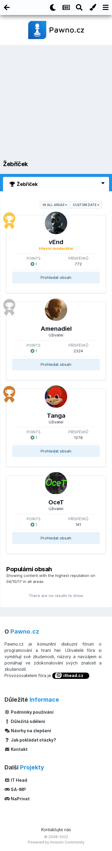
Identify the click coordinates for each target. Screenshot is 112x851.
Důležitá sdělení (24, 721)
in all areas (55, 205)
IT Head (15, 780)
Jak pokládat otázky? (30, 739)
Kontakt (15, 749)
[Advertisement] (56, 104)
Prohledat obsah (56, 277)
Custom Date (86, 205)
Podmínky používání (28, 712)
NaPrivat (17, 798)
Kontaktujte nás (56, 829)
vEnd (56, 242)
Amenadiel (56, 328)
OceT (56, 502)
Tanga (56, 415)
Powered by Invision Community (56, 842)
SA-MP (15, 789)
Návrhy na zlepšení (27, 730)
